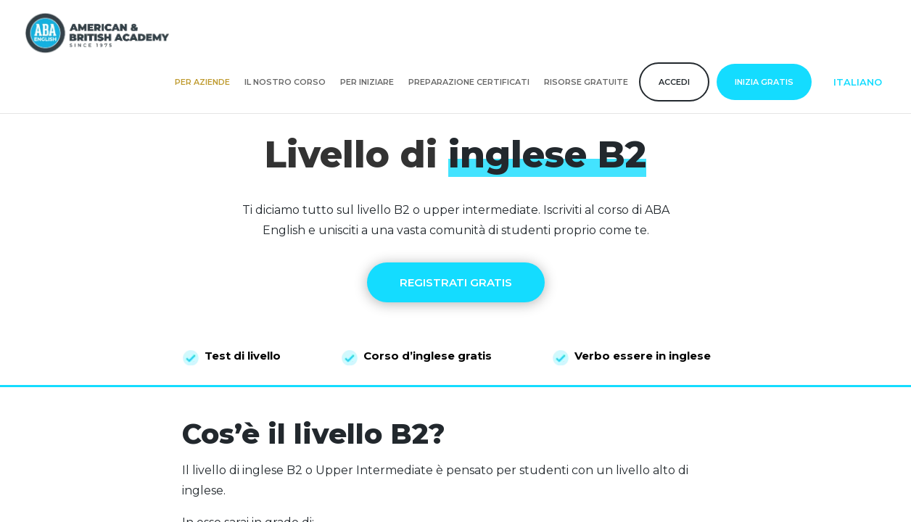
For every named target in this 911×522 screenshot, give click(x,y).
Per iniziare (367, 82)
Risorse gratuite (586, 82)
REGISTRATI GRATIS (456, 282)
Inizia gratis (764, 82)
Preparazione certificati (468, 82)
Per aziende (202, 82)
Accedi (674, 82)
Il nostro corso (285, 82)
